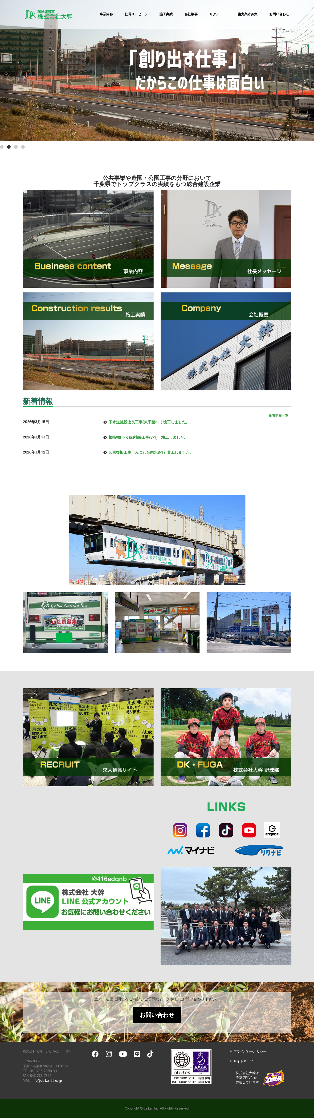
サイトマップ (243, 1061)
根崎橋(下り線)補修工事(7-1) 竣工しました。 (148, 437)
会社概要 (191, 14)
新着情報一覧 (278, 415)
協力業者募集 (247, 14)
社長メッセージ (136, 14)
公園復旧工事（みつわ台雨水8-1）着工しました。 (151, 452)
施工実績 (166, 14)
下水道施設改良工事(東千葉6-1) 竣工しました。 (149, 422)
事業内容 (106, 14)
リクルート (217, 14)
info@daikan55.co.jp (47, 1080)
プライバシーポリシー (249, 1051)
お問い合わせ (279, 14)
